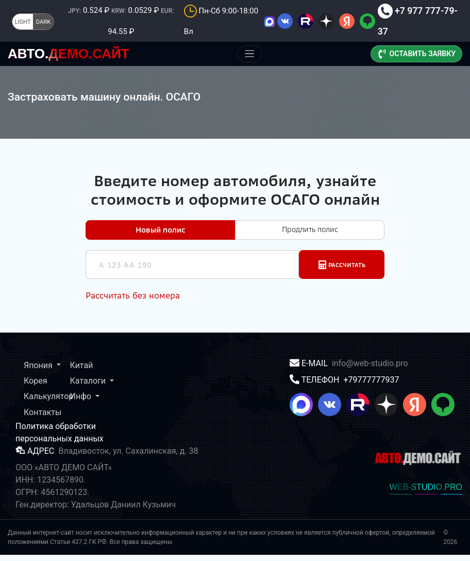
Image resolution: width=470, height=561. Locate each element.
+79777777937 (371, 386)
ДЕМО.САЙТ (68, 53)
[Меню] (249, 53)
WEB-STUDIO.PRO (426, 493)
